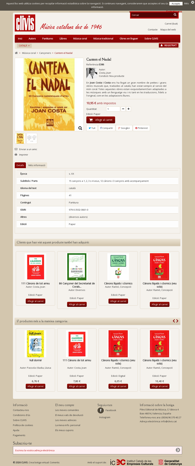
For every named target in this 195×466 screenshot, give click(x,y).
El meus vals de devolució (69, 414)
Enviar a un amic (28, 148)
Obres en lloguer (129, 38)
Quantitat (91, 108)
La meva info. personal (67, 424)
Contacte (153, 29)
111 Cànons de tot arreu (35, 283)
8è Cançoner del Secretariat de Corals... (77, 284)
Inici (20, 38)
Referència (92, 64)
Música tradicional (103, 38)
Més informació (36, 164)
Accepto (176, 3)
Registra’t (169, 44)
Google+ (124, 127)
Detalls (20, 164)
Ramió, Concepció (121, 286)
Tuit (92, 127)
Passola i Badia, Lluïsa (39, 367)
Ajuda (16, 429)
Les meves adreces (65, 419)
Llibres (63, 38)
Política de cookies (23, 424)
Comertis (55, 461)
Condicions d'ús (21, 414)
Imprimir (23, 154)
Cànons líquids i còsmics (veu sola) (159, 284)
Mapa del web (168, 29)
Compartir (107, 127)
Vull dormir (35, 359)
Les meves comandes (67, 409)
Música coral (80, 38)
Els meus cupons (64, 429)
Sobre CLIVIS (151, 38)
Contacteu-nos (21, 409)
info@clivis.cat (169, 420)
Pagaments (19, 434)
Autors (32, 38)
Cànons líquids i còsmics (118, 283)
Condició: (104, 75)
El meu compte (64, 404)
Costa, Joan (105, 72)
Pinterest (141, 127)
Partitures (47, 38)
